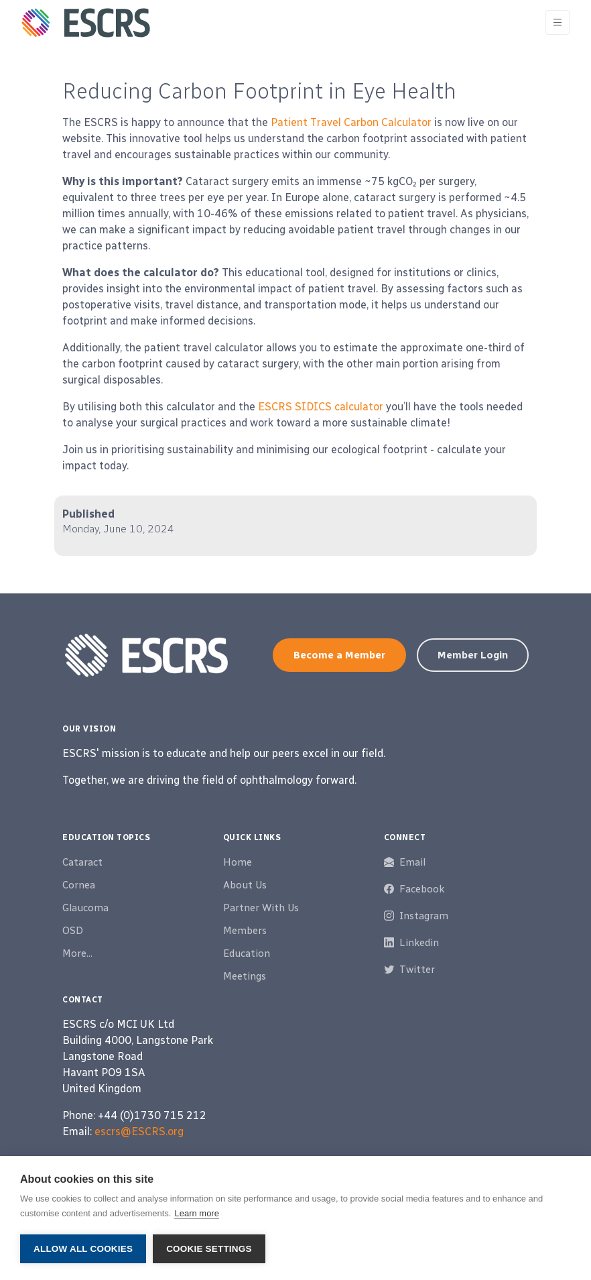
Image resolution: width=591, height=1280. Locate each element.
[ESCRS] (85, 23)
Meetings (244, 976)
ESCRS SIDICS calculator (320, 406)
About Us (245, 885)
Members (245, 931)
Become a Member (339, 655)
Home (237, 862)
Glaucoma (85, 908)
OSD (72, 931)
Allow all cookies (83, 1249)
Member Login (473, 655)
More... (77, 953)
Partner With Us (261, 908)
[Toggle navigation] (557, 22)
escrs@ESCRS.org (139, 1131)
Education (246, 953)
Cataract (82, 862)
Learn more (196, 1213)
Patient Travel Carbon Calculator (351, 122)
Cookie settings (209, 1249)
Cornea (78, 885)
